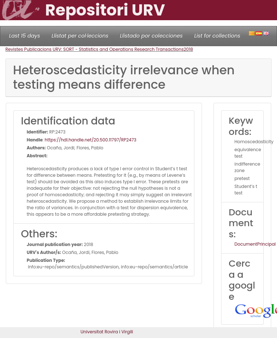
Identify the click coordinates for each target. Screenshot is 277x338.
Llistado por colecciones (151, 35)
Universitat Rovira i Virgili (106, 332)
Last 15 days (24, 35)
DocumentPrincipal (255, 244)
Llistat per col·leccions (80, 35)
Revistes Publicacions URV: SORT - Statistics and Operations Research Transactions (94, 49)
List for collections (217, 35)
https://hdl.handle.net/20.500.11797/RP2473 (90, 140)
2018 (188, 49)
